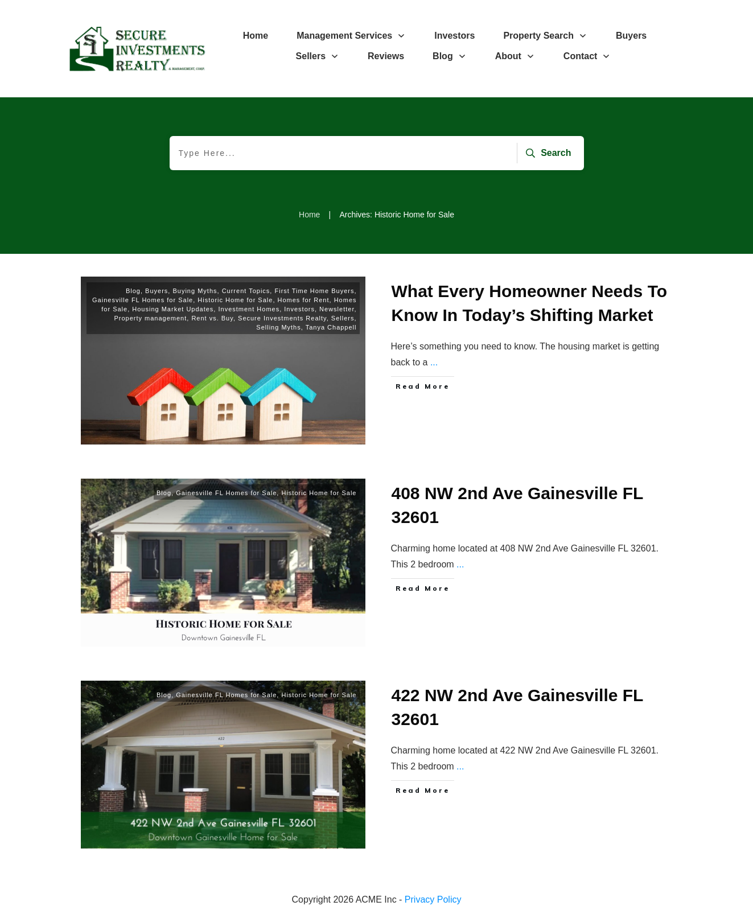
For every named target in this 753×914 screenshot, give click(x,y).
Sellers (343, 318)
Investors (299, 309)
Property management (150, 318)
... (434, 362)
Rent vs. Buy (212, 318)
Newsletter (336, 309)
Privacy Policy (433, 899)
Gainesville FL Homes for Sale (142, 300)
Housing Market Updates (172, 309)
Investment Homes (248, 309)
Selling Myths (278, 327)
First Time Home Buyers (314, 290)
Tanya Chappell (331, 327)
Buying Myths (194, 290)
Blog (133, 290)
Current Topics (246, 290)
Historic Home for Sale (235, 300)
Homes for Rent (304, 300)
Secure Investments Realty (282, 318)
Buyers (156, 290)
